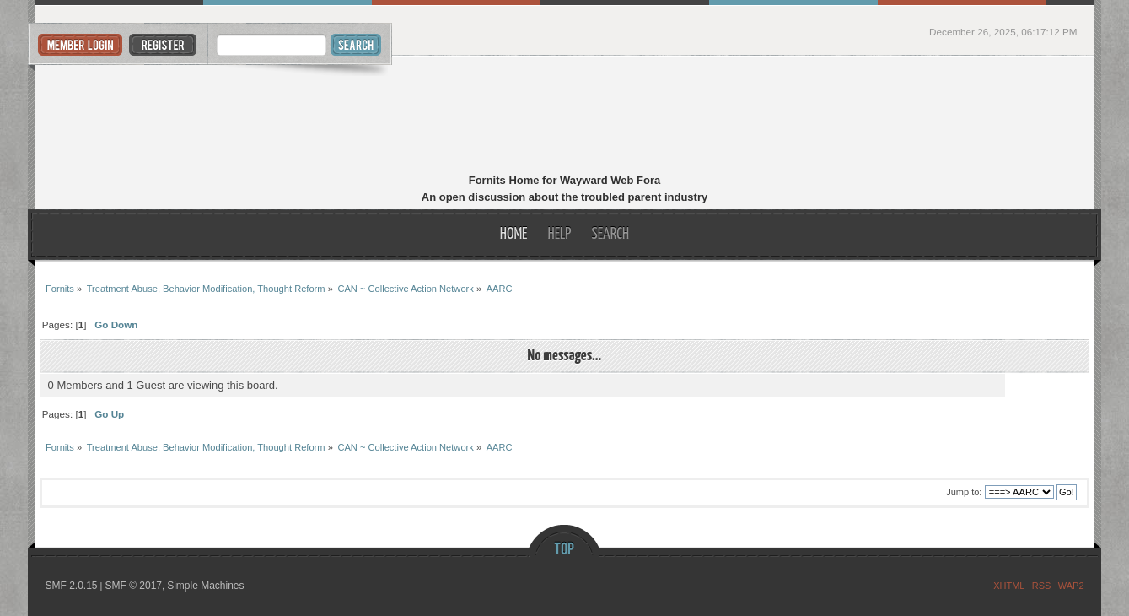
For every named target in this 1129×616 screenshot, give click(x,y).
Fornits (564, 116)
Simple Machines (205, 586)
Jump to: (963, 492)
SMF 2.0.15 (71, 586)
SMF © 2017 (133, 586)
